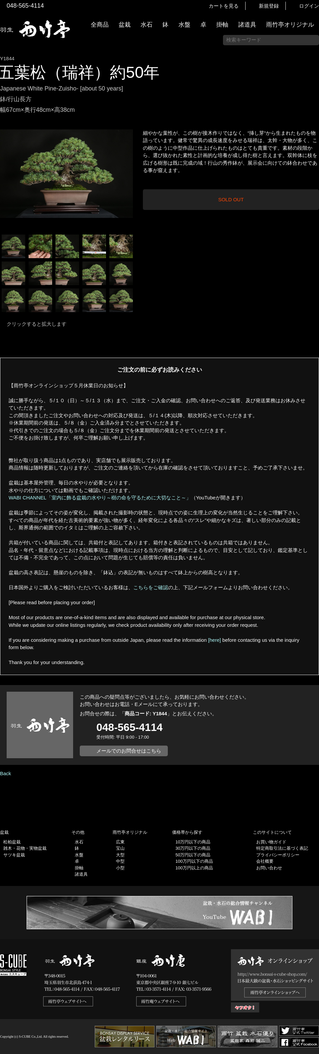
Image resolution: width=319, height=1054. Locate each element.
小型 (120, 867)
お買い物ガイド (311, 169)
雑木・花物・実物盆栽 (25, 848)
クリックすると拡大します (36, 324)
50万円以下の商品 (192, 854)
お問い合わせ (269, 867)
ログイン (309, 6)
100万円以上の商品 (194, 867)
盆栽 (125, 24)
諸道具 (247, 24)
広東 (120, 841)
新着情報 (311, 117)
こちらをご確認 (150, 587)
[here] (214, 640)
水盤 (184, 24)
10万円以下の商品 (192, 841)
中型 (120, 861)
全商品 (100, 24)
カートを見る (224, 6)
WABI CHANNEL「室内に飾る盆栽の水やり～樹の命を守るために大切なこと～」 (100, 497)
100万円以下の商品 (194, 861)
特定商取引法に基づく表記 (282, 848)
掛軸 (222, 24)
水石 (147, 24)
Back (5, 773)
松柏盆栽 (12, 841)
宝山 (120, 848)
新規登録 (269, 6)
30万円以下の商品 (192, 848)
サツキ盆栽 (14, 854)
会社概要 (264, 861)
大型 (120, 854)
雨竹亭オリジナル (290, 24)
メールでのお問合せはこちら (128, 751)
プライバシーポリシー (277, 854)
